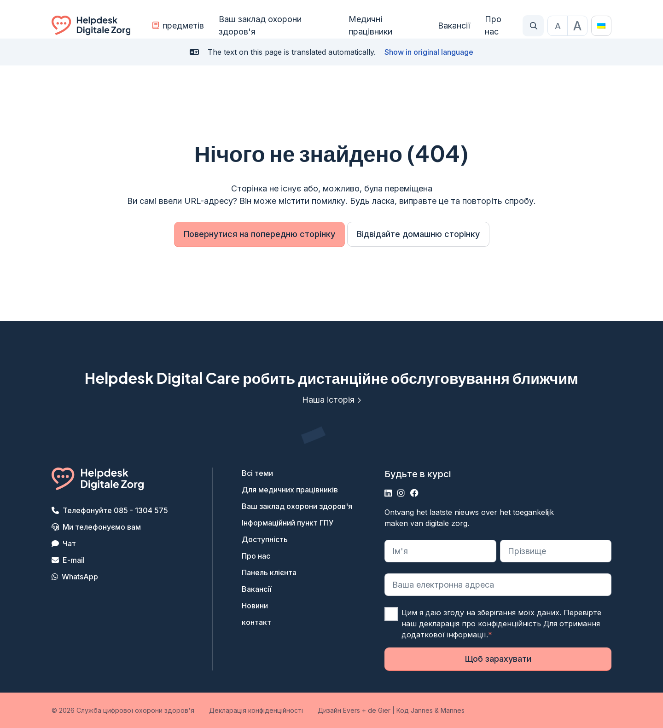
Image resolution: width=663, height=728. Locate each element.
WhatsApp (80, 576)
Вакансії (454, 25)
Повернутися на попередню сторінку (259, 234)
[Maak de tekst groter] (577, 26)
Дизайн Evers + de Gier (354, 710)
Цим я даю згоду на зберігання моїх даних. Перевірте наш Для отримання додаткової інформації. (501, 623)
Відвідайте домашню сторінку (418, 234)
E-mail (74, 560)
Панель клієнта (269, 572)
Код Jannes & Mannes (430, 710)
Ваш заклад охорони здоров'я (260, 25)
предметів (178, 25)
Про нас (493, 25)
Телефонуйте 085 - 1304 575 (115, 510)
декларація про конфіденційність (480, 623)
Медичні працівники (370, 25)
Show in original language (428, 52)
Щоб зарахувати (498, 659)
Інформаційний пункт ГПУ (287, 522)
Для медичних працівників (290, 489)
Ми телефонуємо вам (102, 527)
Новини (255, 605)
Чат (69, 543)
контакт (256, 622)
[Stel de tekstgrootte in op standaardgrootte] (557, 26)
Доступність (265, 539)
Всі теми (257, 473)
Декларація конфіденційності (256, 710)
